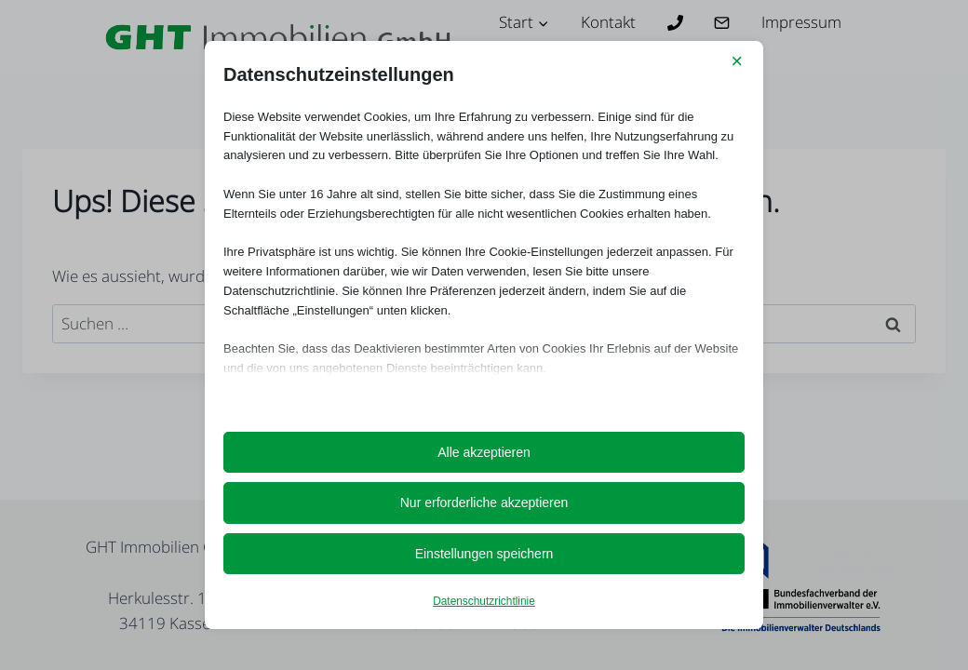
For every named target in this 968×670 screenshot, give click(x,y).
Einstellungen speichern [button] (484, 553)
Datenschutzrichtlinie (484, 601)
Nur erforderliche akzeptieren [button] (484, 502)
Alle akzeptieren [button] (484, 452)
